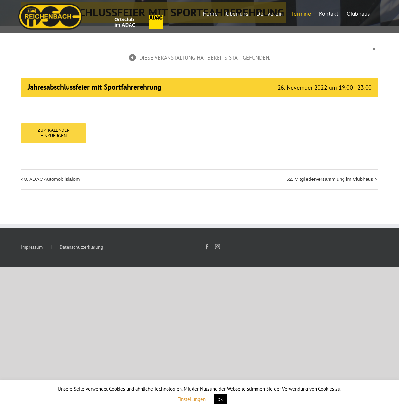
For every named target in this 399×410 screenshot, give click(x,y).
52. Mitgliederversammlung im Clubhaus (329, 179)
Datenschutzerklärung (81, 247)
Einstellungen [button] (191, 399)
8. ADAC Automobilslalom (52, 179)
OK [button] (220, 399)
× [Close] (374, 49)
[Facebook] (207, 246)
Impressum (32, 247)
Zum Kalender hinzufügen (53, 133)
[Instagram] (217, 246)
